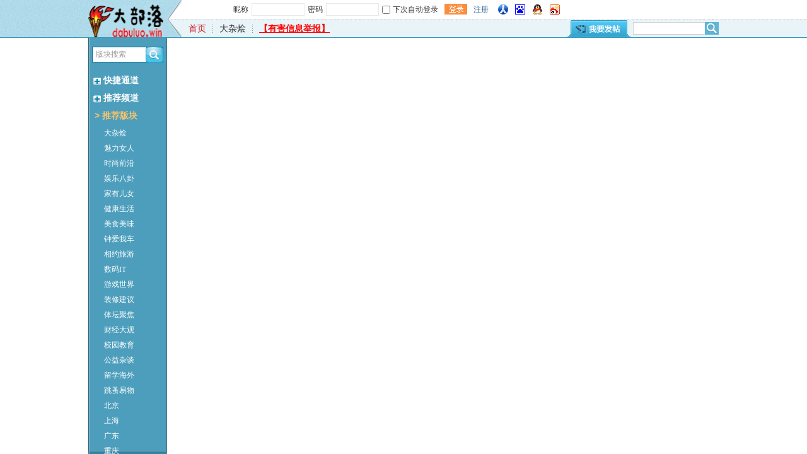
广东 (111, 435)
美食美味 (119, 223)
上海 (111, 420)
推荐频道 (116, 98)
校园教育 (119, 344)
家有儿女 (119, 193)
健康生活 (119, 208)
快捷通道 (116, 80)
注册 (481, 9)
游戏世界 (119, 284)
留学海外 (119, 375)
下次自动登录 (415, 9)
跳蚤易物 (119, 390)
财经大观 (119, 329)
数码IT (115, 269)
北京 (111, 405)
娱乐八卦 (119, 178)
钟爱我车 (119, 239)
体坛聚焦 (119, 314)
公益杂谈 (119, 360)
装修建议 (119, 299)
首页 (197, 28)
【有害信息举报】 (294, 28)
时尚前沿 (119, 163)
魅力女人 (119, 148)
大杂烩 (115, 133)
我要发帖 (598, 28)
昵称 (240, 9)
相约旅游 (119, 254)
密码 (315, 9)
